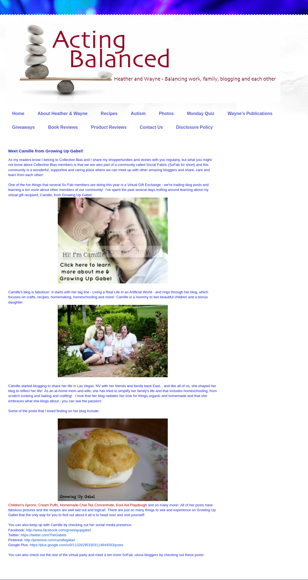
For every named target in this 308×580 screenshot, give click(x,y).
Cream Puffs (48, 505)
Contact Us (151, 127)
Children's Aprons (22, 505)
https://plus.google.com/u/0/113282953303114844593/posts (76, 545)
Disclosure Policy (194, 127)
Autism (138, 113)
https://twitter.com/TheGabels (44, 535)
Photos (166, 113)
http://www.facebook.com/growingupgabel (58, 530)
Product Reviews (109, 127)
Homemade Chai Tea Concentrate (87, 505)
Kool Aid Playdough (131, 505)
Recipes (109, 113)
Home (18, 113)
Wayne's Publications (250, 113)
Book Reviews (63, 127)
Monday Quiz (201, 113)
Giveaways (23, 127)
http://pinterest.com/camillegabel (49, 540)
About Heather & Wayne (62, 113)
